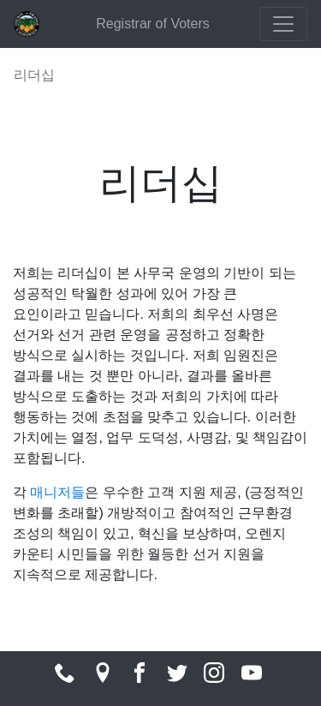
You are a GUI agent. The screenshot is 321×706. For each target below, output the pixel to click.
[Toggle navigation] (283, 24)
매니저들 (57, 492)
